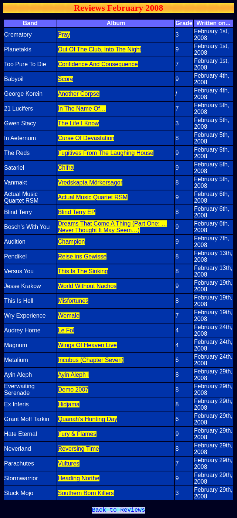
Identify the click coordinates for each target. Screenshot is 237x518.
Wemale (68, 315)
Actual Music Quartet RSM (93, 197)
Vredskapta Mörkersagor (90, 182)
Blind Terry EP (76, 212)
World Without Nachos (87, 286)
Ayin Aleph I (73, 375)
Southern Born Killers (86, 493)
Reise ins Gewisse (82, 256)
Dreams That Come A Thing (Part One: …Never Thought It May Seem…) (112, 226)
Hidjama (68, 404)
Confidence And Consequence (98, 64)
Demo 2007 (73, 389)
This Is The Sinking (83, 271)
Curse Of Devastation (86, 138)
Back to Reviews (118, 511)
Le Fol (66, 330)
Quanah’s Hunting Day (87, 419)
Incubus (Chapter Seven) (90, 360)
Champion (71, 241)
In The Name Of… (82, 108)
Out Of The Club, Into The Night (99, 49)
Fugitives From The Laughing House (105, 153)
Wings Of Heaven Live (87, 345)
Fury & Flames (77, 434)
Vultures (68, 463)
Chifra (66, 168)
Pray (64, 34)
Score (65, 79)
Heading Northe (78, 478)
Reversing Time (78, 449)
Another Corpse (78, 94)
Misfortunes (73, 301)
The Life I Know (78, 123)
